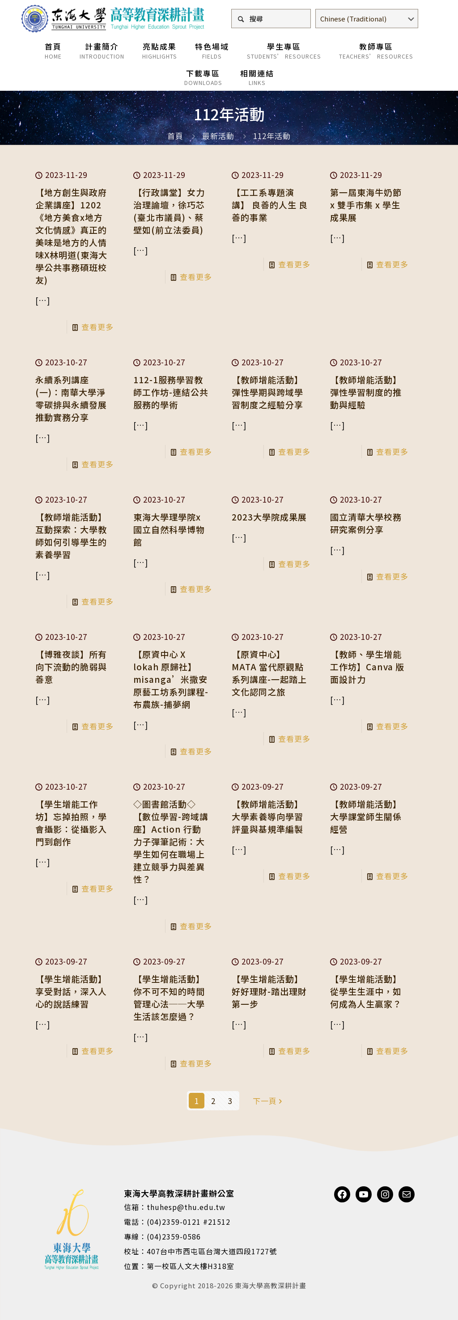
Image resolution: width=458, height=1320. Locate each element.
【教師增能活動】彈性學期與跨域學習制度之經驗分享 (267, 391)
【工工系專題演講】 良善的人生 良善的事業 (270, 204)
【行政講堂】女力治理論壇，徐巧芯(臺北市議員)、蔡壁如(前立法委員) (169, 211)
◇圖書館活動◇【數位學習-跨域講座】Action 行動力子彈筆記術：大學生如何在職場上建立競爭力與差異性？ (170, 841)
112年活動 (272, 135)
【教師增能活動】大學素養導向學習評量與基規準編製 (267, 816)
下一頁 (268, 1100)
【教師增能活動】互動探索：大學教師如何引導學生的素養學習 (71, 535)
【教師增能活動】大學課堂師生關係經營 (366, 816)
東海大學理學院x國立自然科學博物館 (169, 529)
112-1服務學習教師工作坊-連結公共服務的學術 (170, 391)
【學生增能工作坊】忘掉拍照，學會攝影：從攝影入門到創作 (71, 822)
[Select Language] (366, 18)
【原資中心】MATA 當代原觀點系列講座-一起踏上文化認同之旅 (269, 673)
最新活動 (218, 135)
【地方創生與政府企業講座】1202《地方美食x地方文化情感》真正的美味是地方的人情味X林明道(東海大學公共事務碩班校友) (71, 236)
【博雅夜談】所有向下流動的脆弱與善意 (71, 666)
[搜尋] (271, 18)
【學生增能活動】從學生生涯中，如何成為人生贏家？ (366, 991)
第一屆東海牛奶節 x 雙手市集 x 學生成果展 (366, 204)
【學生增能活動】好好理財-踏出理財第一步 (269, 991)
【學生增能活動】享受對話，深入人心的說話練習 (71, 991)
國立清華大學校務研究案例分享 (366, 523)
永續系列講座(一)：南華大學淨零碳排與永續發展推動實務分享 (71, 398)
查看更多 (97, 326)
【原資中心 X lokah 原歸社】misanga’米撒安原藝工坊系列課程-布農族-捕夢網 (170, 679)
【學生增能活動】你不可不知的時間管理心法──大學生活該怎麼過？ (169, 997)
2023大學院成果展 (269, 517)
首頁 (175, 135)
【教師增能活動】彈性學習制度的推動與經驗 (366, 391)
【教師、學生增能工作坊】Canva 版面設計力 (367, 666)
